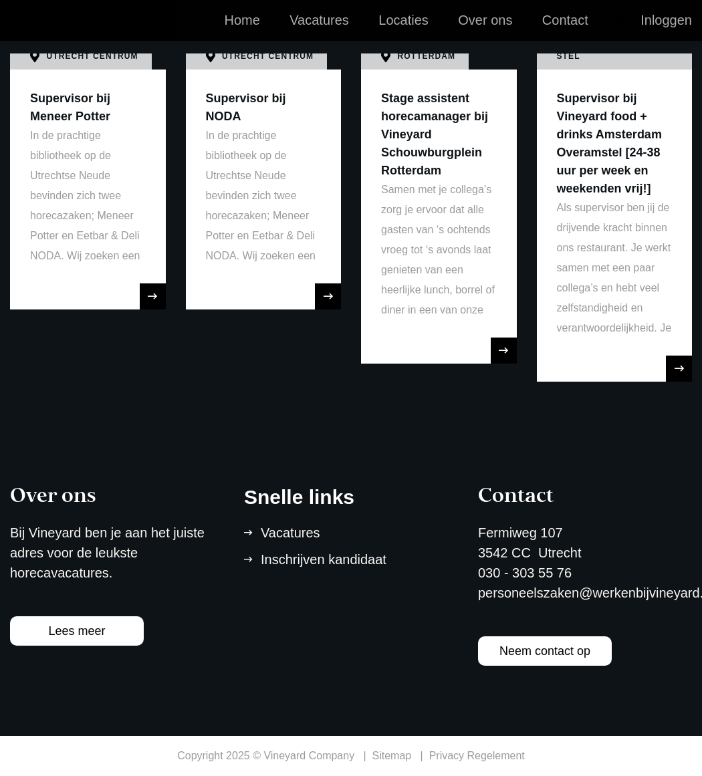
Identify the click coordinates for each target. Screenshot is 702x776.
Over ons (485, 33)
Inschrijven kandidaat (323, 559)
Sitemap (392, 755)
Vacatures (319, 33)
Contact (565, 33)
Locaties (403, 33)
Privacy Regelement (477, 755)
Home (241, 33)
